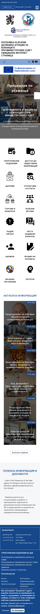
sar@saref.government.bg (9, 2)
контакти (28, 7)
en (37, 8)
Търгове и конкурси (10, 210)
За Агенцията (25, 578)
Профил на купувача (30, 258)
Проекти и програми (8, 584)
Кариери (10, 257)
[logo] (10, 19)
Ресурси (30, 279)
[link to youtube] (36, 62)
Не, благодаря (18, 610)
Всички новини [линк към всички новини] (20, 453)
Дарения (10, 186)
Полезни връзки (29, 210)
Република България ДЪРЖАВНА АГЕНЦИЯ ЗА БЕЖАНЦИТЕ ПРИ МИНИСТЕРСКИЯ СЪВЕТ (16, 49)
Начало (4, 578)
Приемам (5, 610)
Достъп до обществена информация (30, 163)
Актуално (4, 581)
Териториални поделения (11, 162)
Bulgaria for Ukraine (10, 280)
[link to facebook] (33, 62)
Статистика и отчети (30, 187)
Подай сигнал (7, 7)
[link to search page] (29, 62)
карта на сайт (19, 7)
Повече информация (16, 606)
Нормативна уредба (27, 581)
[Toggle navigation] (4, 62)
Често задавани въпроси (30, 234)
